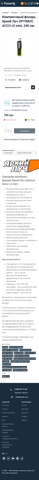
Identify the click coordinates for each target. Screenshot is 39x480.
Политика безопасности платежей (7, 444)
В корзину (24, 131)
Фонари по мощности (22, 356)
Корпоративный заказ (13, 87)
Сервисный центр (8, 413)
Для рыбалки (18, 353)
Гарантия (25, 413)
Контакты (5, 405)
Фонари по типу (30, 353)
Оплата (24, 405)
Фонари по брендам (16, 347)
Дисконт (5, 416)
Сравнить (24, 80)
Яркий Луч (5, 376)
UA (3, 454)
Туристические (7, 353)
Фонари (5, 347)
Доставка (25, 409)
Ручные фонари (7, 356)
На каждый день (25, 350)
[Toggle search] (28, 3)
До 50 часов (6, 364)
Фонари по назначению (10, 350)
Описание (8, 153)
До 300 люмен (7, 358)
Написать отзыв (20, 75)
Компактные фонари (20, 370)
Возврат (25, 416)
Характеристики (24, 153)
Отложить (10, 80)
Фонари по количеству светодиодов (14, 367)
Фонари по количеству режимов (24, 358)
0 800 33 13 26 (21, 389)
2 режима (5, 361)
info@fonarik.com (22, 397)
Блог (3, 420)
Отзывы (5, 409)
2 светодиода (6, 370)
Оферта (24, 420)
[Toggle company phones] (25, 3)
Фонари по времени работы (20, 361)
